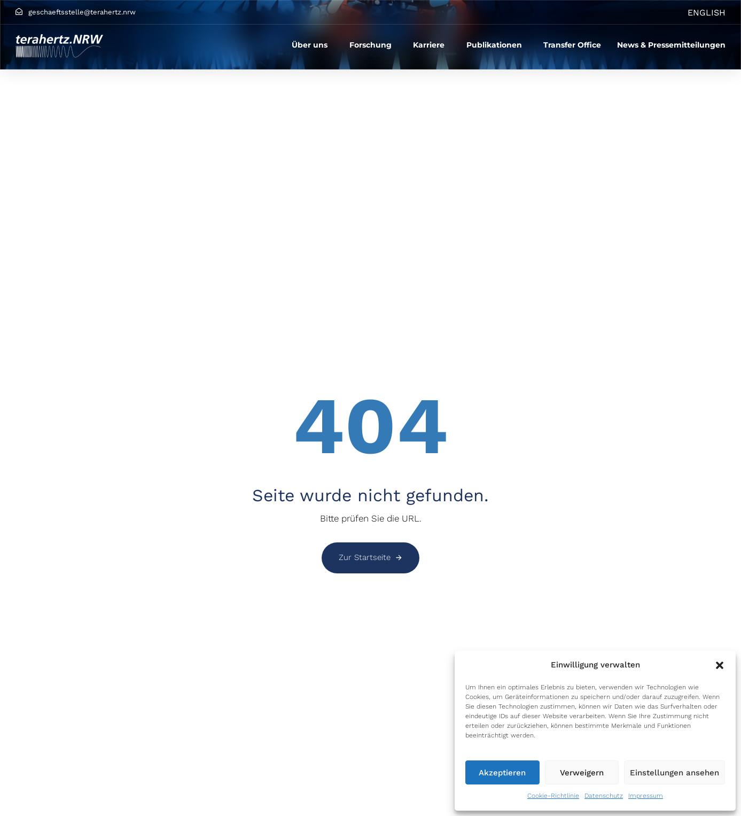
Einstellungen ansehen (674, 773)
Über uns (309, 45)
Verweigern (582, 773)
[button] (719, 665)
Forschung (370, 45)
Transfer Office (572, 45)
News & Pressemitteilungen (671, 45)
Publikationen (494, 45)
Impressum (645, 795)
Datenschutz (603, 795)
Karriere (428, 45)
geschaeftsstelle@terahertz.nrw (82, 12)
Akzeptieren (502, 773)
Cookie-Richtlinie (553, 795)
